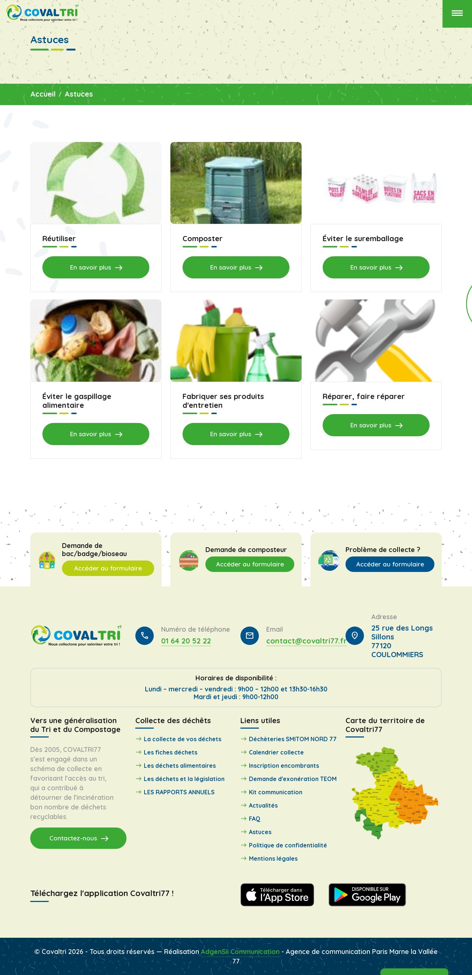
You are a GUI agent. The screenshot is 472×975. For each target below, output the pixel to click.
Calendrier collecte (276, 752)
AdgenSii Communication (240, 951)
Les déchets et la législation (184, 779)
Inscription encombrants (284, 765)
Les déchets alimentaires (180, 765)
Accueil (43, 93)
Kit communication (275, 792)
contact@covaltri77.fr (306, 640)
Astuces (79, 93)
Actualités (263, 805)
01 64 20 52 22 (186, 640)
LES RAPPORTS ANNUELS (179, 792)
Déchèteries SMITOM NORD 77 (293, 739)
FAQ (254, 819)
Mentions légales (273, 858)
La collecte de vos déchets (182, 739)
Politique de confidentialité (288, 845)
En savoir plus (96, 268)
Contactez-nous (79, 838)
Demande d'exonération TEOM (293, 779)
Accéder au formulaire (108, 568)
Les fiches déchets (170, 752)
